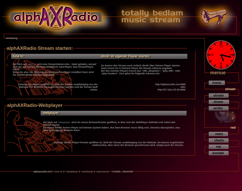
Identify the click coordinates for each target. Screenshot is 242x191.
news (218, 134)
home (217, 83)
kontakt (218, 153)
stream (218, 95)
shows (219, 102)
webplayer (64, 122)
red (218, 147)
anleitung (87, 171)
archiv (218, 108)
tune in (32, 64)
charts (218, 140)
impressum (103, 171)
